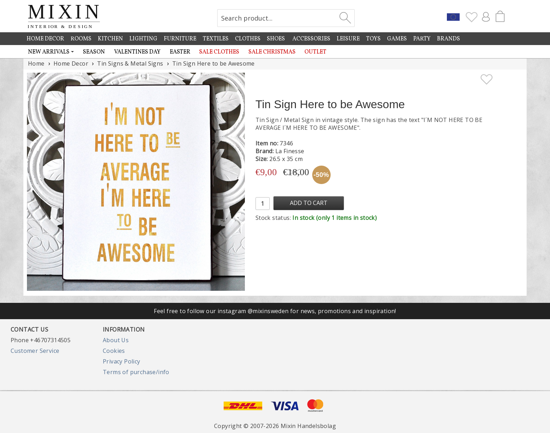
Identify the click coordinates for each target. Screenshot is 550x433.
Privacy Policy (121, 361)
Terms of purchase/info (136, 372)
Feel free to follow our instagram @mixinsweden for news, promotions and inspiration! (275, 311)
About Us (116, 340)
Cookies (114, 351)
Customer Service (35, 351)
